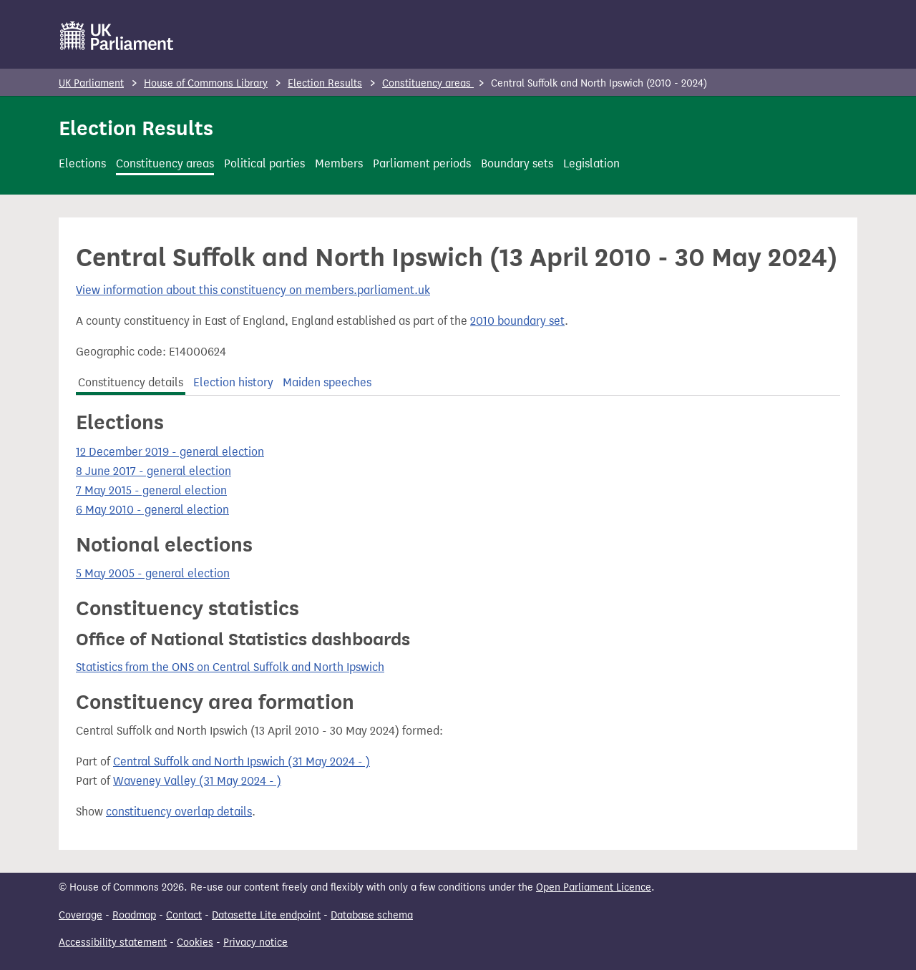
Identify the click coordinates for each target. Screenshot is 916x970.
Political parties (264, 163)
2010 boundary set (517, 321)
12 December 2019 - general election (170, 452)
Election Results (325, 83)
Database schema (372, 915)
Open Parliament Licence (593, 887)
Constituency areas (428, 83)
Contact (184, 915)
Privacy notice (255, 942)
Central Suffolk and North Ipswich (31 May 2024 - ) (241, 761)
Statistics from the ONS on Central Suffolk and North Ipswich (230, 667)
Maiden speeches (327, 382)
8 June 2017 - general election (153, 471)
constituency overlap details (179, 811)
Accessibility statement (113, 942)
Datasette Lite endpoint (266, 915)
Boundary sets (517, 163)
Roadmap (134, 915)
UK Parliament (91, 83)
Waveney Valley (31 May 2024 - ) (197, 781)
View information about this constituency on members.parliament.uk (253, 290)
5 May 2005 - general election (153, 573)
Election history (233, 382)
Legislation (591, 163)
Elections (82, 163)
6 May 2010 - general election (152, 509)
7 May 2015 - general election (151, 490)
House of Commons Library (206, 83)
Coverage (80, 915)
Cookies (195, 942)
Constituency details (130, 382)
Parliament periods (422, 163)
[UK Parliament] (117, 36)
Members (339, 163)
